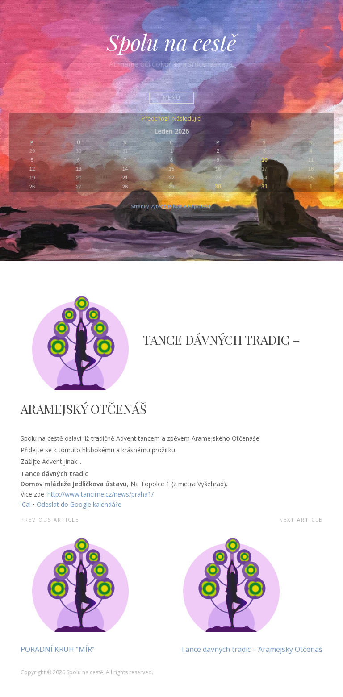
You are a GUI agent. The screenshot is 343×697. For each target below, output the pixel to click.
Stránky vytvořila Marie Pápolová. (171, 206)
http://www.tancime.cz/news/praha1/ (100, 494)
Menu (171, 97)
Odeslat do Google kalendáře (79, 504)
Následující (186, 119)
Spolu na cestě (171, 42)
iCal (26, 504)
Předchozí (155, 119)
